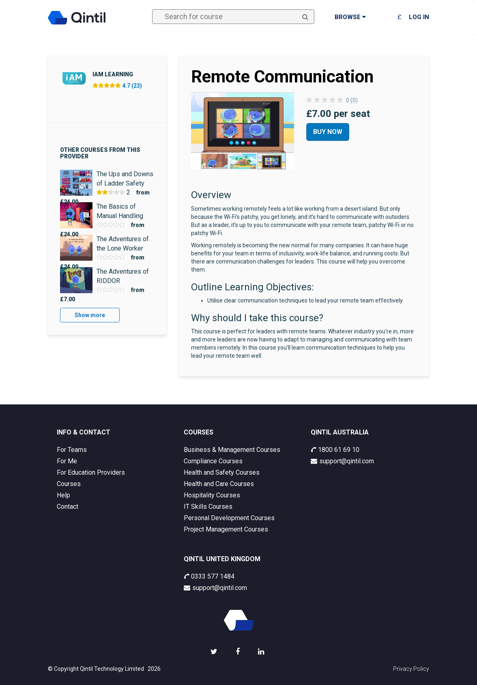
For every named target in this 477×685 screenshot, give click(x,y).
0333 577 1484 (209, 576)
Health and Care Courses (219, 484)
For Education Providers (91, 472)
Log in (419, 17)
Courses (69, 484)
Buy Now (327, 132)
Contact (67, 506)
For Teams (72, 450)
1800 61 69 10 (335, 450)
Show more (90, 315)
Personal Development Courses (229, 518)
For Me (67, 461)
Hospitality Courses (212, 495)
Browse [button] (350, 17)
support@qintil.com (342, 461)
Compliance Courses (213, 461)
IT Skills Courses (208, 506)
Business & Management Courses (232, 450)
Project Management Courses (226, 529)
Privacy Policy (411, 669)
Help (63, 495)
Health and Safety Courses (222, 472)
